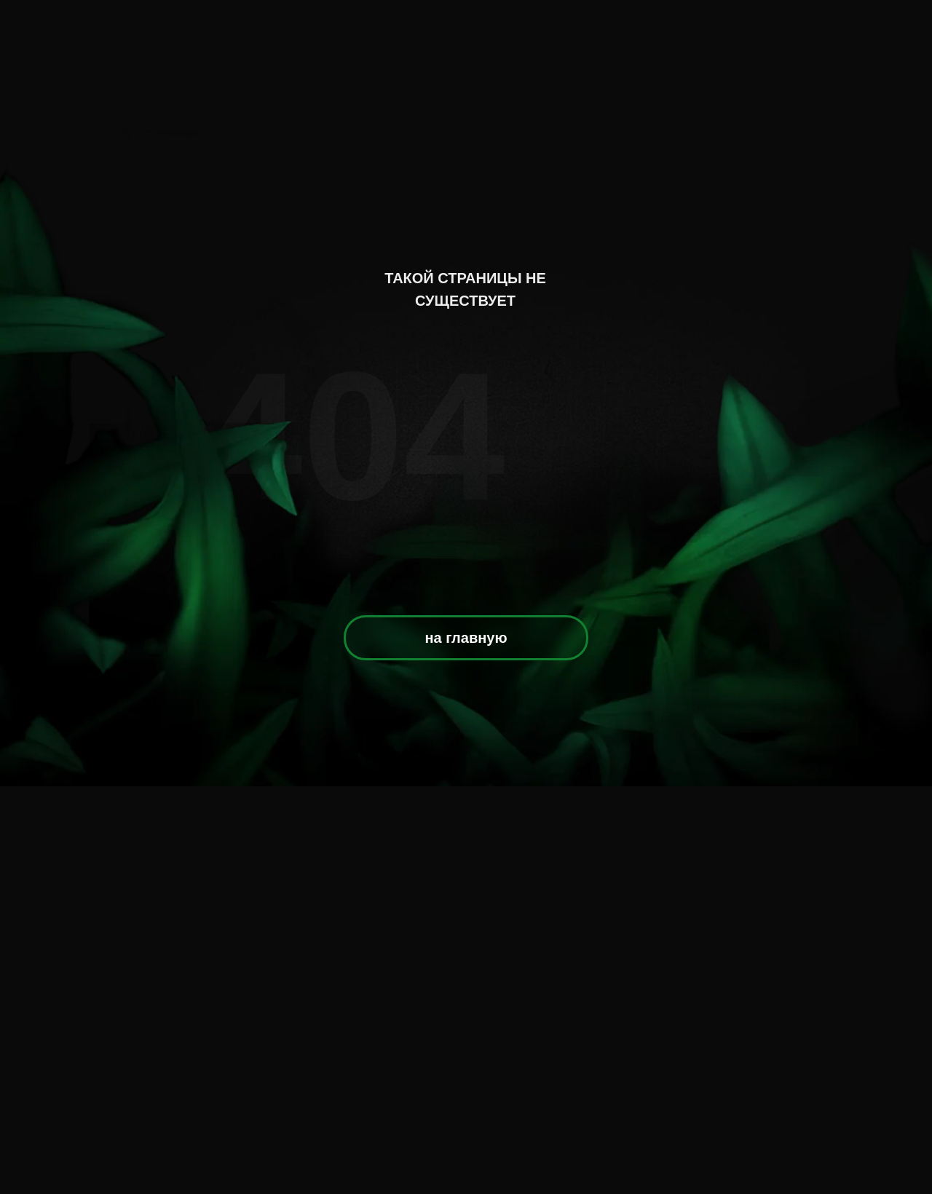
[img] (467, 136)
